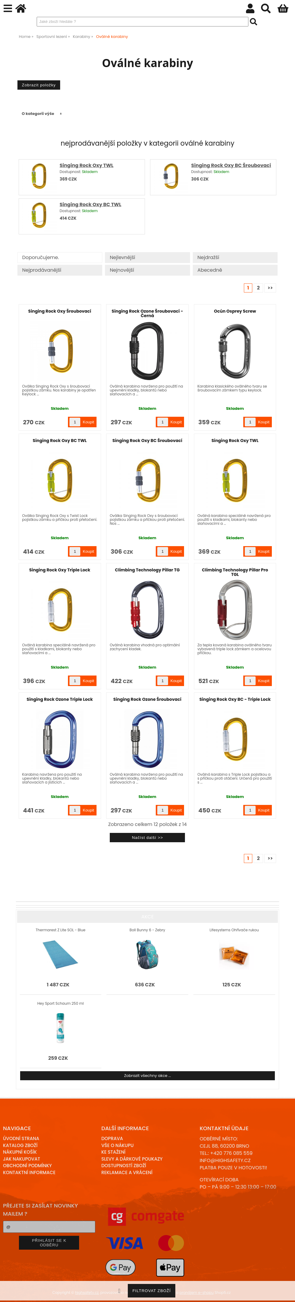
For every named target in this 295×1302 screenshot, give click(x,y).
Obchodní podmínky (27, 1165)
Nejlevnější (122, 257)
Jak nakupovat (21, 1159)
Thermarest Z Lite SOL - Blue (60, 929)
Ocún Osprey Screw (235, 311)
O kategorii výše (38, 113)
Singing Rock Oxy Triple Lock (59, 570)
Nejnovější (122, 270)
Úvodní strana (21, 1138)
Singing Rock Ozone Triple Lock (60, 699)
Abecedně (210, 270)
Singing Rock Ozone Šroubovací (147, 699)
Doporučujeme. (40, 257)
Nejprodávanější (41, 270)
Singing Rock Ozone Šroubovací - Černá (147, 313)
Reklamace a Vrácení (126, 1172)
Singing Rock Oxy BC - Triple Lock (235, 699)
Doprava (112, 1138)
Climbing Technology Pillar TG (147, 570)
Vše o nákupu (117, 1145)
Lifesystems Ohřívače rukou (234, 929)
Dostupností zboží (123, 1165)
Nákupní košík (20, 1152)
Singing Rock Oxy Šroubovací (59, 311)
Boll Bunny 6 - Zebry (147, 929)
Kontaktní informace (29, 1172)
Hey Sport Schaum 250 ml (60, 1003)
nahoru (285, 1292)
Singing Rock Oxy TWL (86, 165)
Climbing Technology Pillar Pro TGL (235, 572)
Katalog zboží (20, 1145)
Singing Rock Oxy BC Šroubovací (231, 165)
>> (270, 287)
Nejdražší (208, 257)
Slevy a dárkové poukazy (132, 1159)
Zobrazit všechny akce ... (147, 1075)
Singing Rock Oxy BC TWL (90, 204)
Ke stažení (113, 1152)
